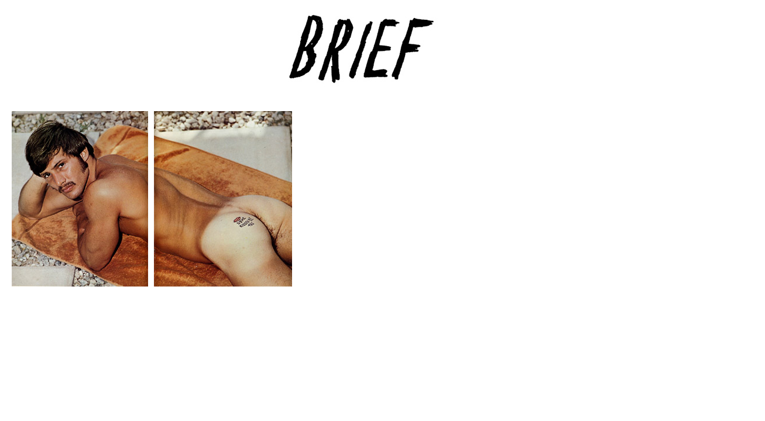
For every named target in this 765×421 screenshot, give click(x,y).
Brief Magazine (382, 55)
